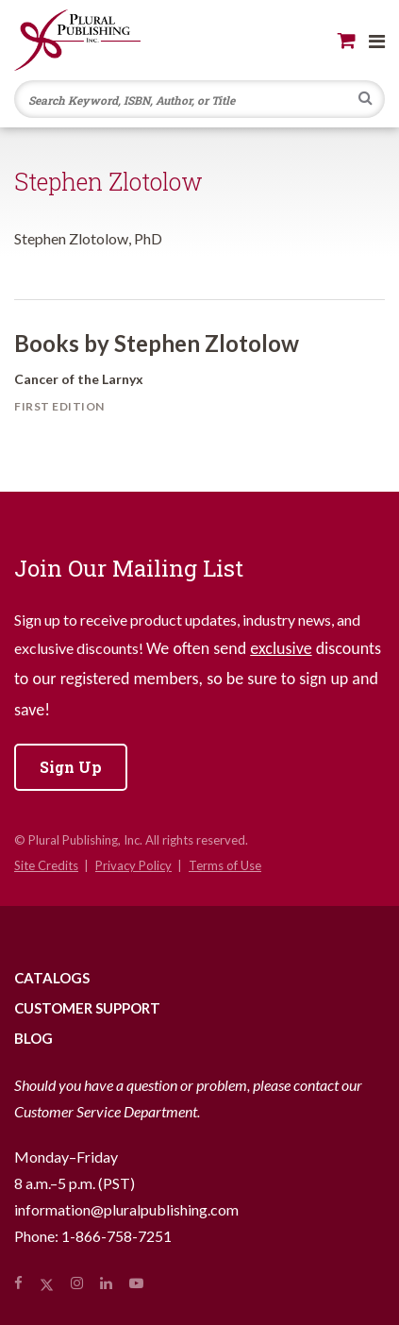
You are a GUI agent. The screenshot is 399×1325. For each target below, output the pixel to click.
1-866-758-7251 (116, 1236)
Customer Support (87, 1007)
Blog (33, 1038)
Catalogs (52, 977)
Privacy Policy (133, 865)
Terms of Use (225, 865)
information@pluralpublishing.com (126, 1209)
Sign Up (71, 767)
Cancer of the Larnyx (78, 379)
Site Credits (46, 865)
